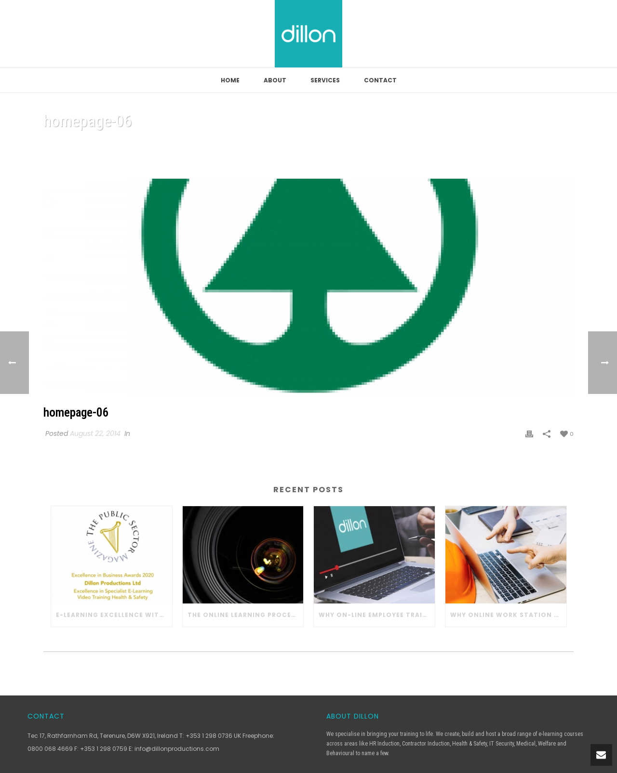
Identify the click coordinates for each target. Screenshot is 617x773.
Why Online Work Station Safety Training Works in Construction (508, 615)
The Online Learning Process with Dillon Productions (246, 615)
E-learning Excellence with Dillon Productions (114, 615)
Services (325, 80)
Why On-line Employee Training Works (377, 615)
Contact (380, 80)
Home (230, 80)
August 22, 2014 (95, 433)
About (275, 80)
